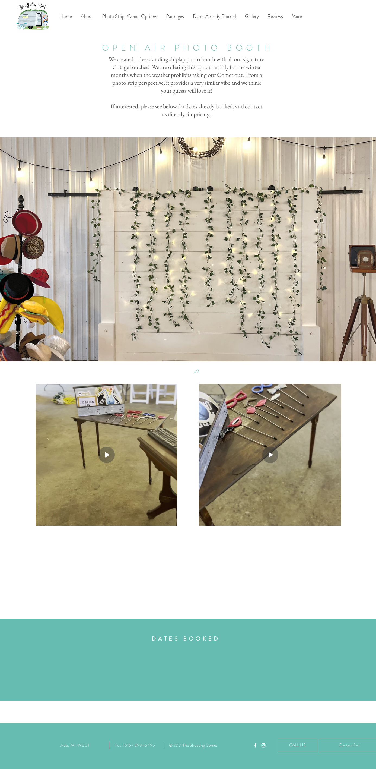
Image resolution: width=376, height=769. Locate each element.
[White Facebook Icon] (255, 745)
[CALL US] (297, 745)
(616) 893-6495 (139, 745)
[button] (196, 372)
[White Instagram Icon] (263, 745)
